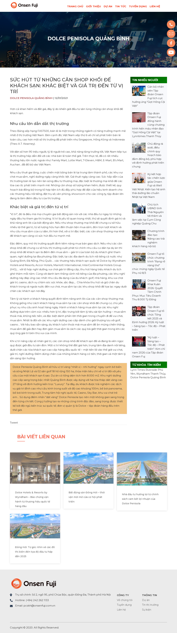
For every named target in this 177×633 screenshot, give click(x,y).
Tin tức (120, 6)
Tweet (14, 422)
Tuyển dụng (138, 6)
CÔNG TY (123, 595)
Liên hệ (155, 6)
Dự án (108, 6)
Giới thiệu (93, 6)
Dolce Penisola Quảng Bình (88, 38)
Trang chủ (75, 6)
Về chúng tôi (124, 600)
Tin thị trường (150, 604)
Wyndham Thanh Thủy (150, 373)
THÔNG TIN (149, 595)
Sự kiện (146, 609)
